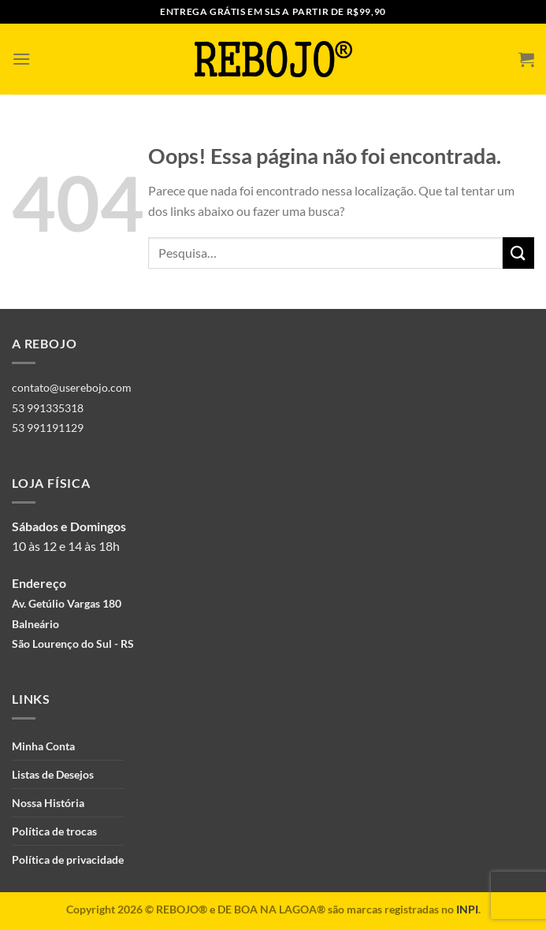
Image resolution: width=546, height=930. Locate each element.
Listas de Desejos (53, 774)
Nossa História (48, 802)
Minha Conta (43, 746)
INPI (467, 909)
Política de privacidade (68, 859)
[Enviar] (518, 252)
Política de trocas (54, 831)
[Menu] (21, 58)
